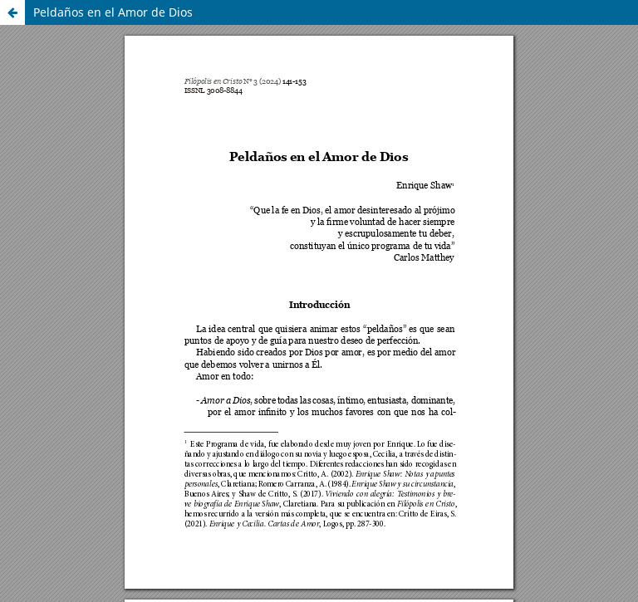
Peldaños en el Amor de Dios (113, 12)
